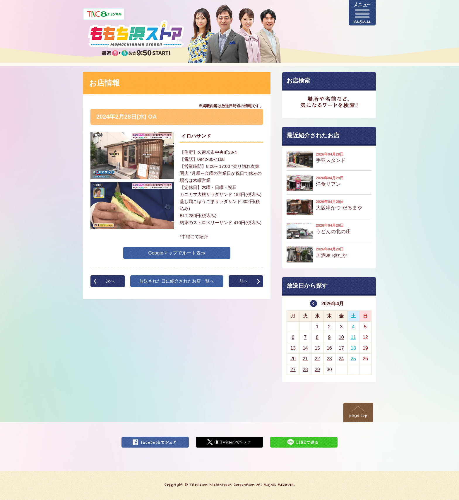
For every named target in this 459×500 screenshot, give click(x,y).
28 (305, 369)
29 (317, 369)
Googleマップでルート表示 (176, 252)
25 (353, 358)
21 (305, 358)
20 (293, 358)
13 (293, 348)
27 (293, 369)
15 (317, 348)
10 (341, 337)
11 (353, 337)
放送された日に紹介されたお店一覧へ (176, 281)
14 (305, 348)
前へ (243, 281)
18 (353, 348)
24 (341, 358)
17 (341, 348)
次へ (110, 281)
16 (329, 348)
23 (329, 358)
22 (317, 358)
